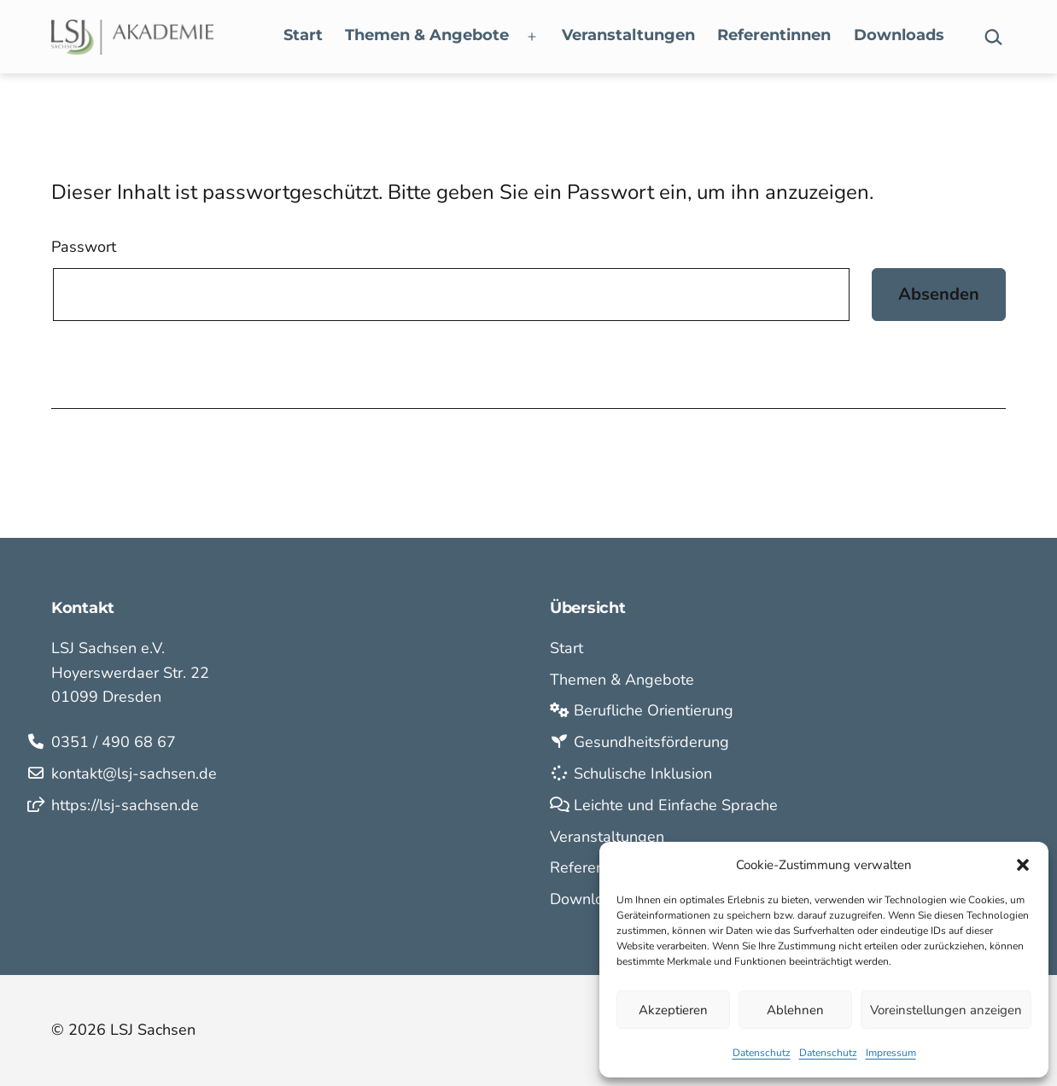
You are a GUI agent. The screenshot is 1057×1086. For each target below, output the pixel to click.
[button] (1022, 864)
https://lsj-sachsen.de (125, 805)
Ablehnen (795, 1010)
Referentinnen (774, 35)
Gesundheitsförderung (639, 742)
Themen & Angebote (427, 35)
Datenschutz (762, 1053)
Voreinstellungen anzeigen (946, 1010)
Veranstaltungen (628, 35)
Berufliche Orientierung (641, 710)
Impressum (891, 1053)
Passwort (83, 246)
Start (303, 35)
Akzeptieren (673, 1010)
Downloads (899, 35)
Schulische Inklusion (631, 773)
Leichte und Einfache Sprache (664, 805)
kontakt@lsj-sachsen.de (134, 773)
